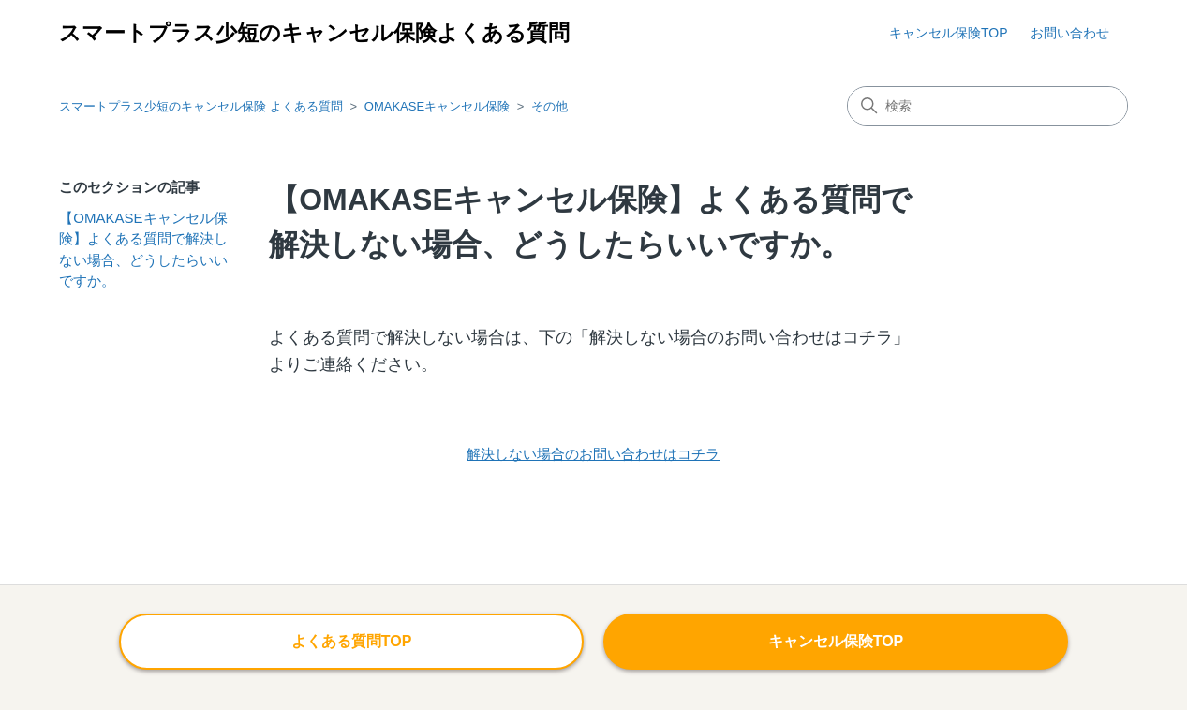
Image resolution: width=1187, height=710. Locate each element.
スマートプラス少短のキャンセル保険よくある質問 (314, 33)
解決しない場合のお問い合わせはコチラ (593, 454)
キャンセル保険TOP (948, 32)
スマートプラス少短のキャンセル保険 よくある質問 (201, 106)
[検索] (987, 106)
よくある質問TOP (351, 641)
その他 (549, 106)
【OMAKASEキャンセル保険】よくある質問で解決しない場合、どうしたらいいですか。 (143, 249)
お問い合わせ (1070, 32)
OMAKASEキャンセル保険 (437, 106)
